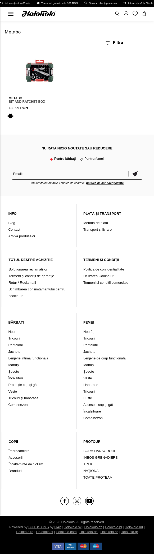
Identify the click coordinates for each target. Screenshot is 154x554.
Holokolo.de (88, 532)
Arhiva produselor (21, 236)
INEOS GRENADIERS (100, 457)
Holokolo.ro (24, 532)
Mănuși (13, 365)
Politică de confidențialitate (103, 269)
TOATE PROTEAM (97, 477)
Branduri (14, 471)
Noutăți (88, 332)
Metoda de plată (95, 223)
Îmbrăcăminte (18, 451)
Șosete (13, 371)
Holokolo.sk (72, 527)
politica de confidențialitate (105, 182)
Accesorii (15, 457)
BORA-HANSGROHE (99, 451)
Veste (12, 391)
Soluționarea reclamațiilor (27, 269)
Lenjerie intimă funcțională (28, 358)
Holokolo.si (44, 532)
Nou (11, 332)
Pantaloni (15, 345)
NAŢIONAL (92, 471)
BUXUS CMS (38, 527)
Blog (11, 223)
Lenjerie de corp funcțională (104, 358)
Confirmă (135, 174)
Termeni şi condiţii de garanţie (31, 276)
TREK (88, 464)
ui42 (58, 527)
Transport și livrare (97, 229)
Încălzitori (15, 378)
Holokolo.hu (134, 527)
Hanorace (90, 385)
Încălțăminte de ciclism (25, 464)
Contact (14, 229)
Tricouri (14, 338)
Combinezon (18, 405)
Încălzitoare (92, 411)
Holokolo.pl (113, 527)
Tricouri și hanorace (23, 398)
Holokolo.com (66, 532)
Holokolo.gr (129, 532)
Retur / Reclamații (22, 283)
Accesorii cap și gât (98, 405)
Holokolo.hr (109, 532)
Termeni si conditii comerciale (105, 283)
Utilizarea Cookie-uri (98, 276)
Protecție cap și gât (23, 385)
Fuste (87, 398)
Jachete (14, 352)
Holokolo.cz (93, 527)
